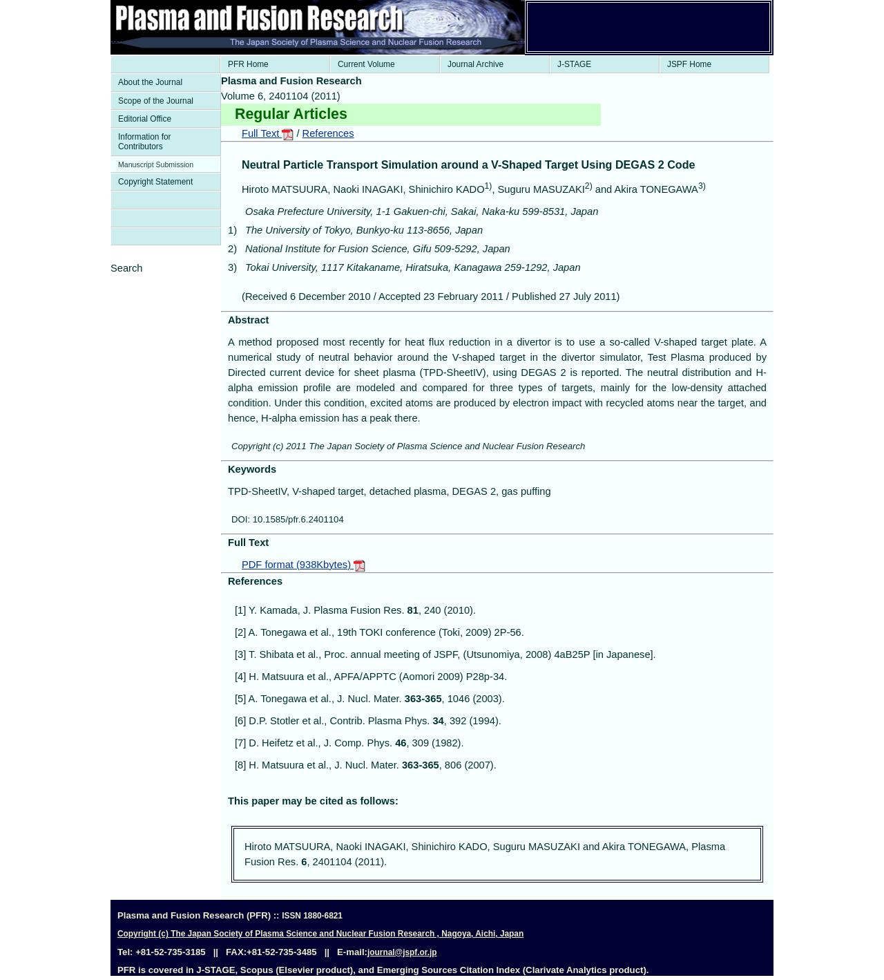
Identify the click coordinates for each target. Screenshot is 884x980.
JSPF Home (689, 64)
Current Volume (366, 64)
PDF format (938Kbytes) (303, 564)
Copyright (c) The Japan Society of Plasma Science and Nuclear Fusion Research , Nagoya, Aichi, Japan (320, 934)
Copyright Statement (155, 182)
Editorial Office (144, 119)
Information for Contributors (144, 141)
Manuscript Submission (155, 164)
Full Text (268, 133)
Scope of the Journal (155, 101)
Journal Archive (475, 64)
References (328, 133)
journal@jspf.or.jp (402, 952)
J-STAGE (574, 64)
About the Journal (150, 82)
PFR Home (248, 64)
